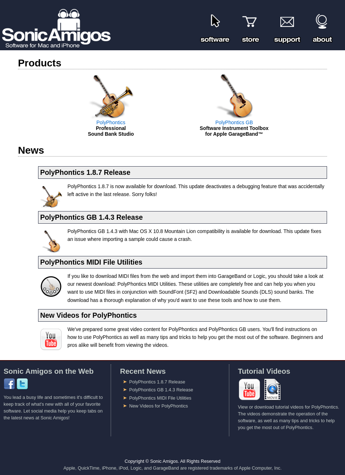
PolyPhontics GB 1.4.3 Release (161, 389)
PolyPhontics (110, 122)
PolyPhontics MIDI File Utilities (160, 398)
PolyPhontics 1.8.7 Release (157, 382)
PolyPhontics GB (234, 122)
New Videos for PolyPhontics (158, 406)
